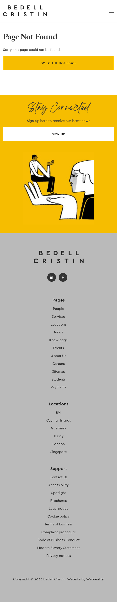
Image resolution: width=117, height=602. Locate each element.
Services (58, 316)
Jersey (59, 436)
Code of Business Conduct (58, 540)
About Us (58, 355)
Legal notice (58, 508)
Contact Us (58, 477)
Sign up (58, 134)
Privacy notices (58, 555)
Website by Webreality (85, 579)
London (58, 444)
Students (58, 379)
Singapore (58, 451)
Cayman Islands (58, 420)
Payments (58, 387)
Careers (58, 363)
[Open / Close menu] (111, 11)
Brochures (58, 500)
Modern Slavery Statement (58, 547)
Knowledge (58, 340)
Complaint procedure (58, 532)
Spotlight (58, 493)
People (58, 308)
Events (58, 348)
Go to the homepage (58, 63)
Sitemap (58, 371)
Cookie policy (58, 516)
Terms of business (58, 524)
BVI (58, 412)
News (58, 332)
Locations (58, 324)
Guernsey (58, 428)
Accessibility (58, 485)
